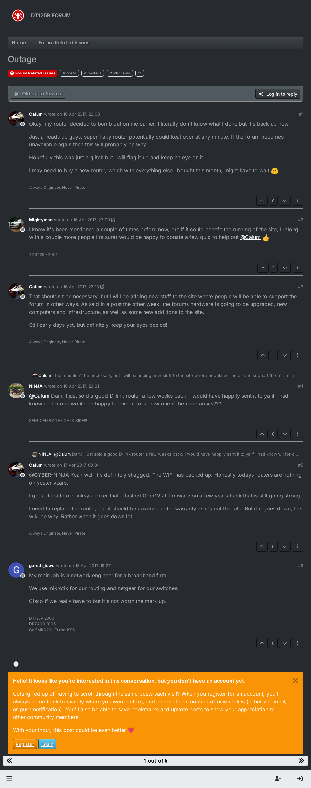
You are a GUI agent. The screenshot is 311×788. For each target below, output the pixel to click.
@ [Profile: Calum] (250, 237)
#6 (300, 565)
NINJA (36, 386)
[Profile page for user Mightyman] (16, 224)
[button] (9, 778)
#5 (300, 465)
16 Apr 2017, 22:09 (91, 219)
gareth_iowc (42, 565)
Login (47, 744)
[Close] (295, 681)
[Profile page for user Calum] (16, 118)
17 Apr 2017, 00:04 (81, 465)
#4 (300, 386)
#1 (301, 114)
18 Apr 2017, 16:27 (93, 565)
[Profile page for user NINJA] (16, 390)
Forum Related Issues (32, 73)
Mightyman (41, 219)
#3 (300, 286)
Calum (36, 114)
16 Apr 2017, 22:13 (81, 286)
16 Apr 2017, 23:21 (81, 386)
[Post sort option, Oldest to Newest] (38, 94)
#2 (300, 219)
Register (25, 744)
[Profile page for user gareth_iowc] (16, 570)
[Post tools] (298, 201)
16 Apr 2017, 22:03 (81, 114)
